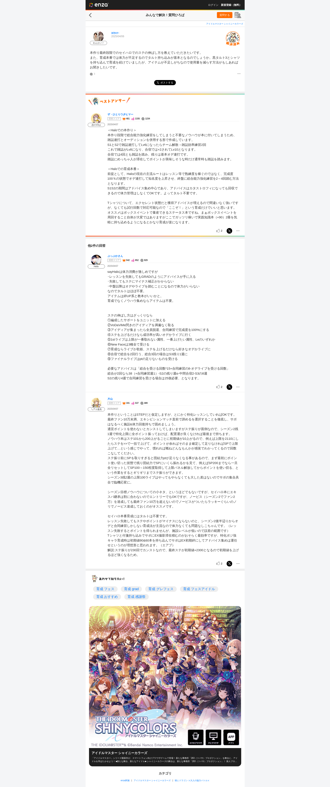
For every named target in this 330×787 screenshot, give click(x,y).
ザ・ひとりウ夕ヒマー (120, 114)
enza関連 (125, 780)
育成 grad (131, 589)
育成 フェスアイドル (199, 589)
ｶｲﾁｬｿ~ (115, 33)
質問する (224, 15)
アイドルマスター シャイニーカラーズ (224, 24)
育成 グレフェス (160, 589)
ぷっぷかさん (115, 256)
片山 (110, 398)
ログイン (213, 4)
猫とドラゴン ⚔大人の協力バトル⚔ (192, 780)
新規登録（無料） (231, 4)
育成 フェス (105, 589)
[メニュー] (239, 74)
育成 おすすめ (107, 597)
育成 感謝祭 (136, 597)
